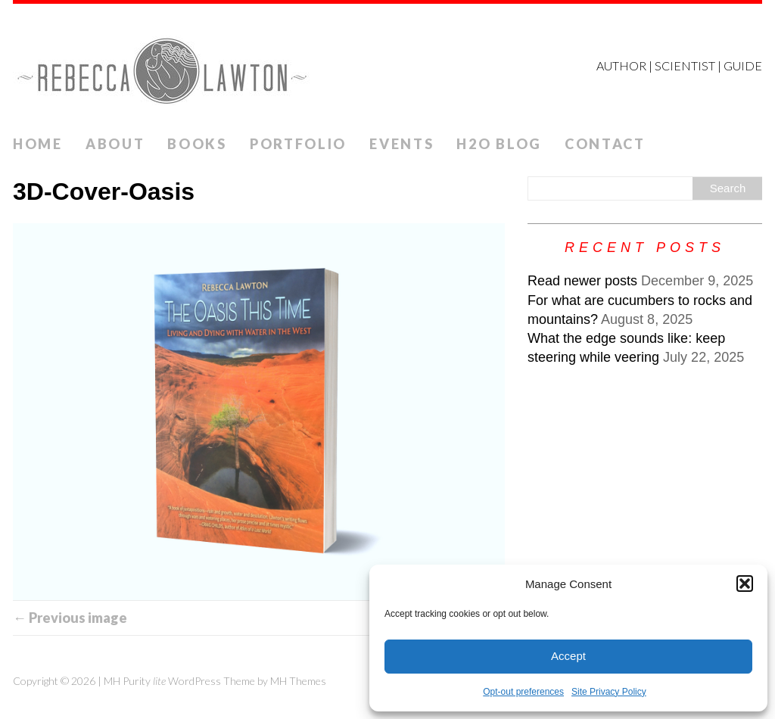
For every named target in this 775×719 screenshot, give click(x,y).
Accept (568, 655)
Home (38, 143)
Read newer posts (582, 280)
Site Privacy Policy (608, 691)
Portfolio (298, 143)
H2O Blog (499, 143)
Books (197, 143)
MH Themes (298, 680)
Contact (605, 143)
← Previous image (70, 617)
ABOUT (115, 143)
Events (401, 143)
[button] (744, 583)
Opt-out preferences (523, 691)
